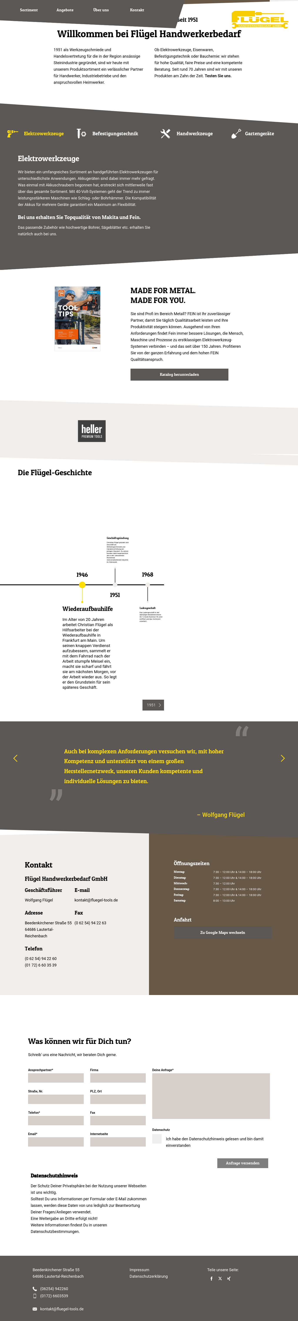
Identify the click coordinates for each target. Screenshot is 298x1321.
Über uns (101, 10)
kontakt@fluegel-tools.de (96, 900)
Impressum (139, 1269)
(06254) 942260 (54, 1288)
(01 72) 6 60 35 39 (41, 965)
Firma (118, 1075)
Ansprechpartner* (56, 1075)
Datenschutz (211, 1138)
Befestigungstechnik (115, 133)
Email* (56, 1139)
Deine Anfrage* (211, 1093)
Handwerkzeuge (195, 133)
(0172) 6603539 (54, 1296)
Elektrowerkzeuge (44, 133)
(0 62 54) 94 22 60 (41, 958)
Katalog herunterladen (179, 374)
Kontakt (137, 10)
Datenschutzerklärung (149, 1276)
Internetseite (118, 1139)
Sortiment (29, 10)
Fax (118, 1118)
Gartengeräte (259, 133)
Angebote (65, 10)
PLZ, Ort (118, 1097)
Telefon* (56, 1118)
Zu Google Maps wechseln (222, 932)
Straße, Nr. (56, 1097)
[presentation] (153, 705)
